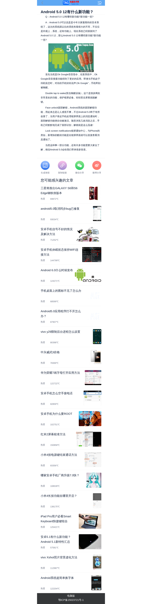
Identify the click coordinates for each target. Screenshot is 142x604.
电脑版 (71, 595)
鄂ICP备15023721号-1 (71, 600)
